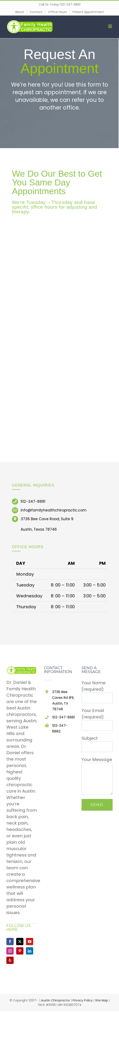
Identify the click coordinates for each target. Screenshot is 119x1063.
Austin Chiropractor (55, 1000)
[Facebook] (10, 941)
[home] (21, 669)
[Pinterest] (19, 951)
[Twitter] (19, 941)
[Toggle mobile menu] (110, 26)
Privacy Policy (83, 1000)
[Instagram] (10, 951)
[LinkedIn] (29, 951)
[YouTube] (29, 941)
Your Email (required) (97, 718)
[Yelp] (10, 960)
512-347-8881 (70, 4)
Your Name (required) (97, 690)
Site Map (101, 1000)
